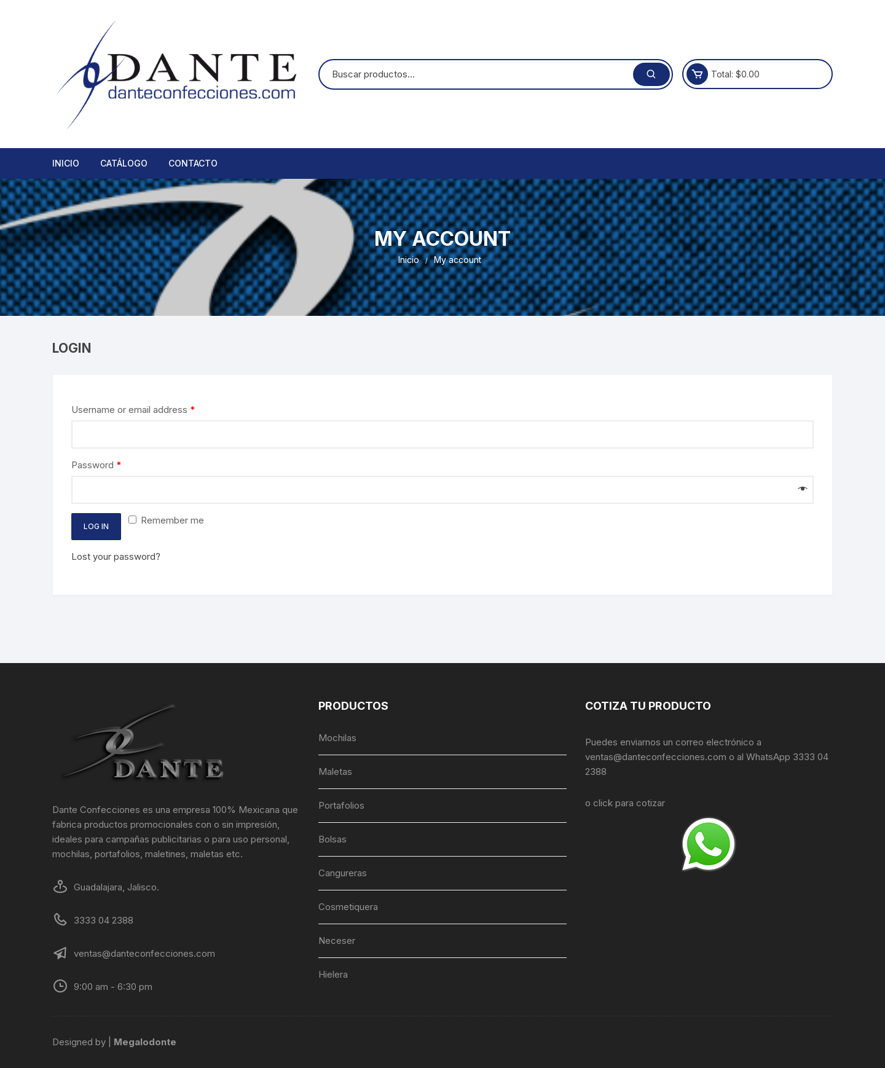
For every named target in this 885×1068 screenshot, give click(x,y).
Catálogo (124, 163)
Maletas (335, 771)
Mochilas (337, 738)
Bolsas (332, 839)
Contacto (193, 163)
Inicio (65, 163)
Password (96, 465)
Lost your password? (115, 556)
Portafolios (341, 805)
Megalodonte (145, 1042)
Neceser (336, 940)
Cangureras (342, 873)
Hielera (333, 974)
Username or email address (133, 409)
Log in (96, 526)
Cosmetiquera (348, 907)
